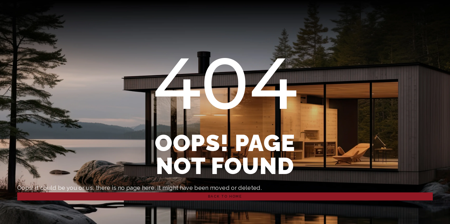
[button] (225, 196)
